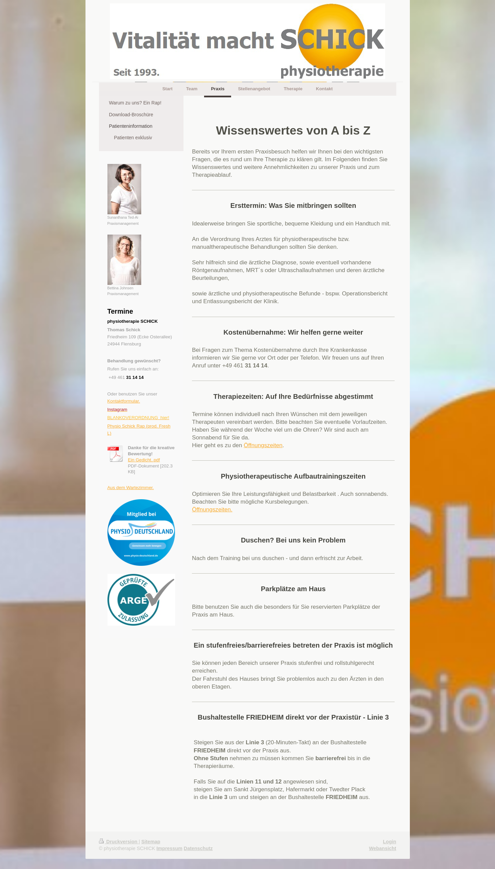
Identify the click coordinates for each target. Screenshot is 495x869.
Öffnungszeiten (263, 445)
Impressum (169, 848)
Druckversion (119, 841)
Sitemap (150, 841)
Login (389, 841)
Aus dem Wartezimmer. (130, 487)
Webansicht (382, 848)
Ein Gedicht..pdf (144, 459)
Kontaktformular (123, 401)
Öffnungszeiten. (212, 509)
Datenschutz (198, 848)
